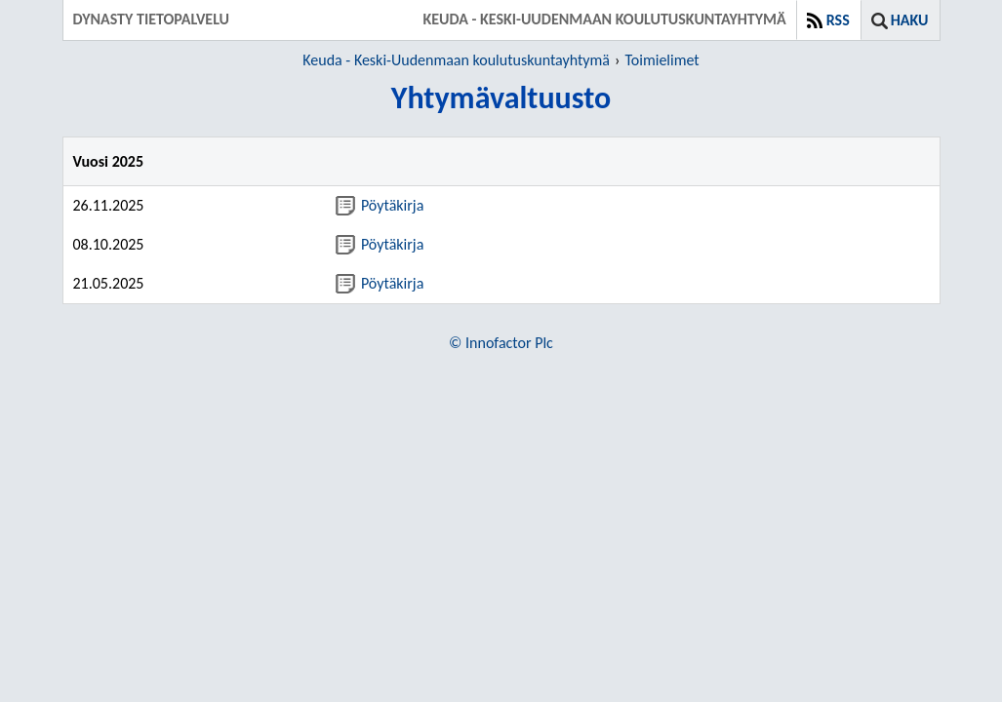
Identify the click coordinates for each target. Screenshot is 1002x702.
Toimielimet (661, 60)
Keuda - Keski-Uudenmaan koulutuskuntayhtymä (456, 60)
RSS (838, 20)
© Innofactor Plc (501, 342)
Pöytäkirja (379, 205)
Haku (910, 20)
